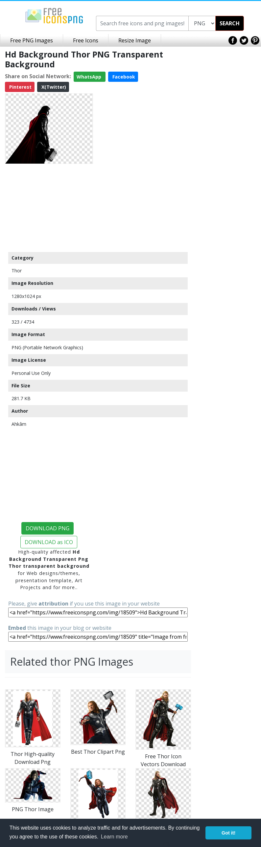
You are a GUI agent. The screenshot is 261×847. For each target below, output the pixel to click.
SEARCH (230, 23)
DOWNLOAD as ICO (49, 542)
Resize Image (134, 40)
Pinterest (20, 87)
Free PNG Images (31, 40)
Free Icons (85, 40)
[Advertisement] (49, 208)
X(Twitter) (53, 87)
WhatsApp (90, 77)
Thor (17, 270)
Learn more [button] (114, 836)
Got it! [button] (228, 833)
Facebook (123, 77)
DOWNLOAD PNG (47, 528)
